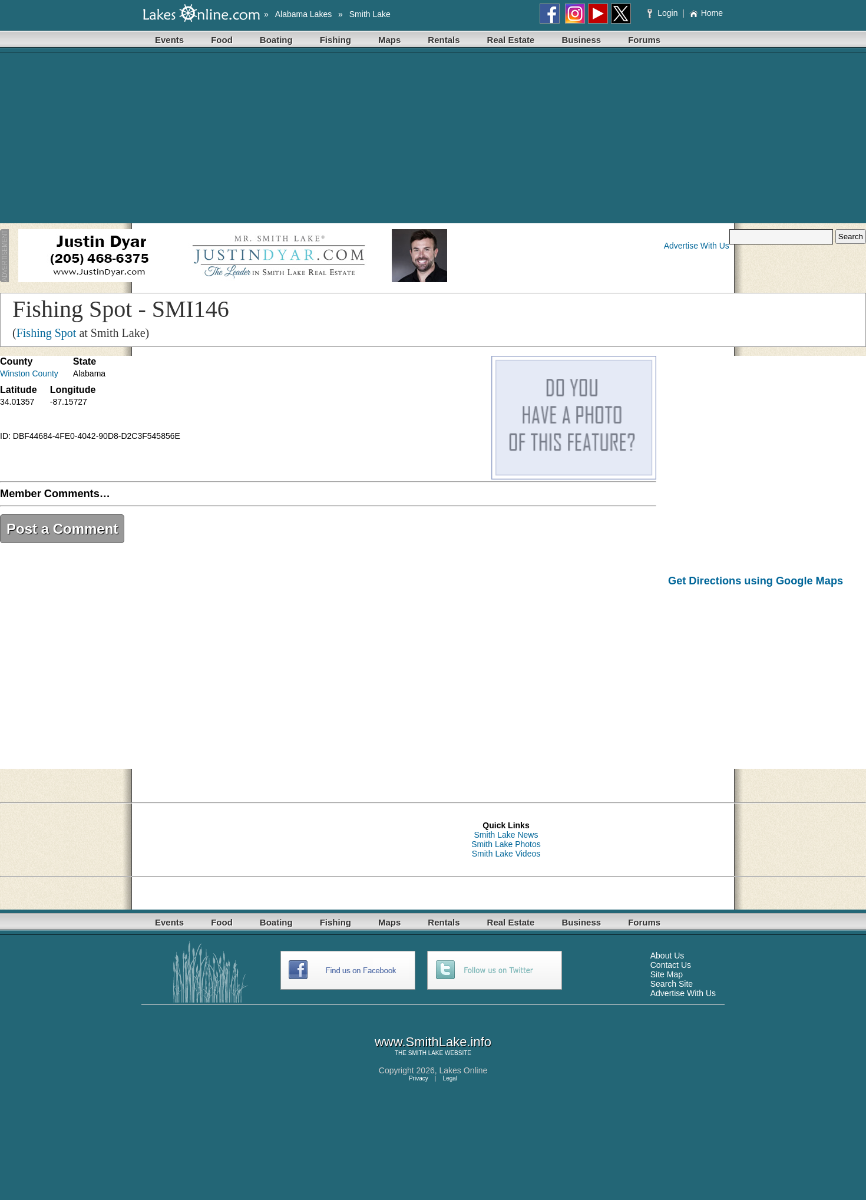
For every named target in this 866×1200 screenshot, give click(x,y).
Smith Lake (370, 14)
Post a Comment (62, 529)
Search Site (671, 984)
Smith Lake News (506, 834)
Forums (644, 40)
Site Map (666, 974)
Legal (450, 1078)
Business (581, 40)
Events (169, 40)
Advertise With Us (696, 245)
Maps (389, 40)
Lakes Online (463, 1070)
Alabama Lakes (303, 14)
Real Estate (511, 40)
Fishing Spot (46, 332)
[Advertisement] (433, 140)
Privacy (418, 1078)
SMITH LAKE (425, 1053)
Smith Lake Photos (506, 844)
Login (663, 13)
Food (222, 40)
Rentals (444, 40)
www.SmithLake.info (433, 1041)
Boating (276, 40)
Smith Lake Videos (506, 853)
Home (706, 13)
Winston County (29, 373)
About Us (667, 955)
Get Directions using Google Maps (755, 581)
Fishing (335, 40)
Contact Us (670, 965)
